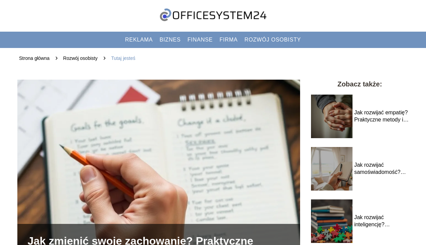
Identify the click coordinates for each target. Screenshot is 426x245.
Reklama (139, 40)
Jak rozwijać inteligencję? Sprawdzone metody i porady (380, 221)
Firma (228, 40)
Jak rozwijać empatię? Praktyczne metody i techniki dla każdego (381, 117)
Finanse (200, 40)
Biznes (170, 40)
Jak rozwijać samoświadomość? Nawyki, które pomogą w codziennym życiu (381, 169)
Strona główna (34, 58)
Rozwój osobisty (272, 40)
